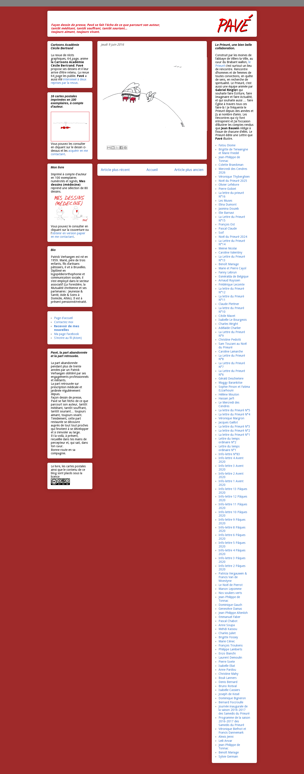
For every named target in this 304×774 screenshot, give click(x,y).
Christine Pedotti (230, 339)
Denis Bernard (228, 682)
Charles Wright (228, 324)
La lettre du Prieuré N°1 (234, 434)
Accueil (152, 170)
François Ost (227, 224)
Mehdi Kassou (228, 629)
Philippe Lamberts (230, 649)
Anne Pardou (227, 669)
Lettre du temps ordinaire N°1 (229, 448)
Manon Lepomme (230, 588)
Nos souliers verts (230, 593)
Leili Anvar (225, 740)
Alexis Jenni (226, 736)
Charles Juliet (227, 633)
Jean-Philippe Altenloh (233, 612)
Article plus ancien (188, 170)
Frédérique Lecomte (231, 284)
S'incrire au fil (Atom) (68, 338)
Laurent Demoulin (230, 657)
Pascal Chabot (228, 621)
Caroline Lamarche (231, 351)
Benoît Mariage (229, 264)
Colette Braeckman (231, 164)
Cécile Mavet (227, 316)
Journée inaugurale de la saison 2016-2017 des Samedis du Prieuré (234, 710)
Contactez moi (63, 322)
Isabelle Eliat (227, 665)
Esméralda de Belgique (233, 276)
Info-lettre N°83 (229, 454)
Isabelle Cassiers (229, 690)
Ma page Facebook (66, 334)
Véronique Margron (231, 418)
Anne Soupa (227, 625)
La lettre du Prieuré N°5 (234, 410)
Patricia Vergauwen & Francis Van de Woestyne (233, 577)
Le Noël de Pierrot (231, 585)
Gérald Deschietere (231, 378)
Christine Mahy (228, 673)
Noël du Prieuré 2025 (233, 180)
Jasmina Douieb (229, 208)
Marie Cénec (227, 641)
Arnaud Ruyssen (229, 280)
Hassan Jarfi (226, 398)
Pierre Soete (227, 661)
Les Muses (225, 200)
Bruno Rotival (228, 686)
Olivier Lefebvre (229, 184)
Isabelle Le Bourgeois (233, 319)
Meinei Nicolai (228, 248)
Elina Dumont (227, 204)
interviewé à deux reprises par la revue (68, 81)
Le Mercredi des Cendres (229, 404)
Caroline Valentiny (230, 252)
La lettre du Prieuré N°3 (234, 426)
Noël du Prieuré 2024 (233, 236)
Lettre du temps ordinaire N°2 (229, 440)
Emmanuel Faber (229, 617)
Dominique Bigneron (232, 698)
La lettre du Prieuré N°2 (234, 430)
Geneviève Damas (230, 608)
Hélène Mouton (229, 394)
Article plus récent (115, 170)
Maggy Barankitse (230, 382)
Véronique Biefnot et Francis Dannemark (232, 730)
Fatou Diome (227, 145)
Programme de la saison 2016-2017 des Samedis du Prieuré (234, 721)
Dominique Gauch (230, 604)
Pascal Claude (228, 228)
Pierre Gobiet (227, 188)
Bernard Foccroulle (231, 702)
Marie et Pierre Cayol (232, 268)
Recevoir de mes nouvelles (66, 328)
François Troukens (231, 645)
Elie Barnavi (226, 212)
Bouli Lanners (227, 678)
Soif (221, 232)
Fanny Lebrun (228, 272)
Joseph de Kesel (229, 694)
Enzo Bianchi (227, 653)
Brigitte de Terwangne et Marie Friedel (233, 151)
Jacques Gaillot (228, 422)
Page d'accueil (63, 318)
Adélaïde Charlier (230, 328)
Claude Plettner (229, 304)
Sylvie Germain (228, 756)
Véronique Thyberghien (234, 176)
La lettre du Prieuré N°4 (234, 414)
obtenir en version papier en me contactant (68, 234)
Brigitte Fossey (228, 637)
